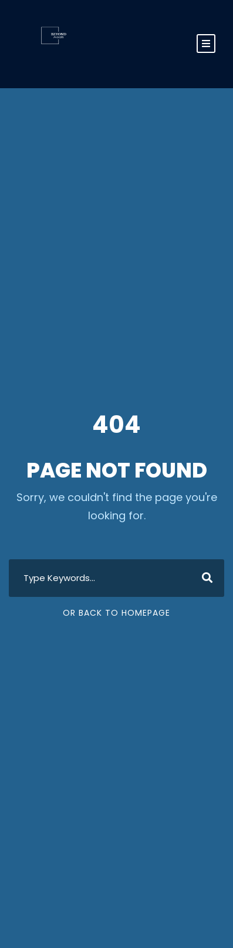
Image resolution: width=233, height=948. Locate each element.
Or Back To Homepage (116, 613)
